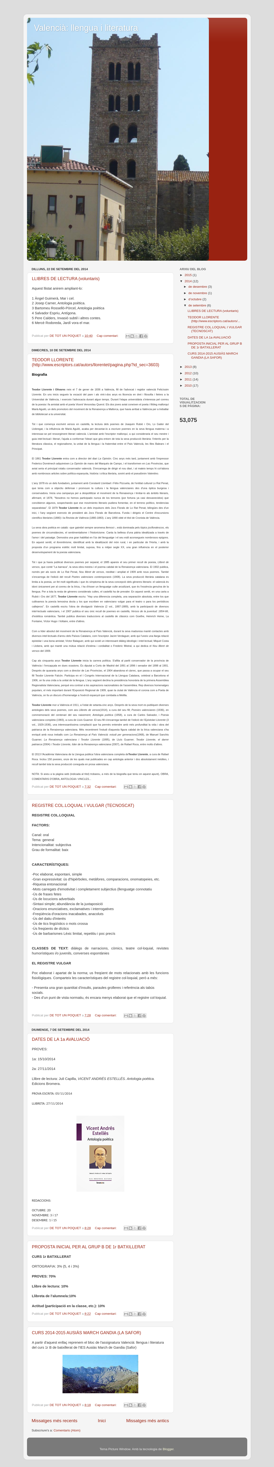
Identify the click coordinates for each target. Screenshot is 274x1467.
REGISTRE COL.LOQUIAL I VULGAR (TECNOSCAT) (83, 805)
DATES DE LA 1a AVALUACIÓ (61, 1039)
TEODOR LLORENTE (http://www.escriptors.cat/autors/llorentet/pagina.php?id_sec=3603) (95, 362)
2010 (188, 385)
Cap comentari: (108, 336)
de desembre (198, 286)
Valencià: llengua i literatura (86, 28)
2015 (188, 275)
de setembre (198, 305)
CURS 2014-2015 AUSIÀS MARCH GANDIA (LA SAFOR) (86, 1332)
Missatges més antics (147, 1420)
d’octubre (195, 299)
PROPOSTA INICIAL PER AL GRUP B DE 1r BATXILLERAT (88, 1247)
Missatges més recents (54, 1420)
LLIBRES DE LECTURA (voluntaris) (66, 278)
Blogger (168, 1449)
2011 (188, 379)
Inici (102, 1420)
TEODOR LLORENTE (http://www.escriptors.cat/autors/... (214, 319)
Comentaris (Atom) (67, 1430)
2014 (188, 281)
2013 (188, 367)
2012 (188, 373)
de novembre (198, 293)
